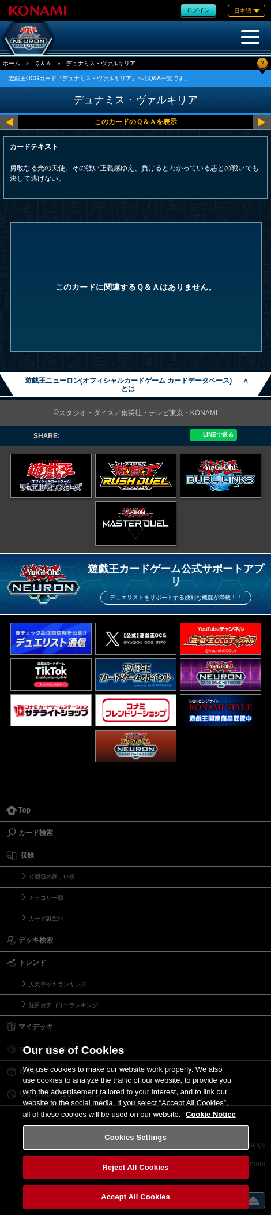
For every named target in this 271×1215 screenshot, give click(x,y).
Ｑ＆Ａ (43, 63)
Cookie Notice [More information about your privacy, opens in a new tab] (211, 1114)
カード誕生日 (46, 918)
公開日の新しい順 (52, 877)
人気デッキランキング (57, 984)
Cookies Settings (135, 1137)
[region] (135, 1123)
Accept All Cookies (135, 1196)
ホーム (11, 63)
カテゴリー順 (46, 898)
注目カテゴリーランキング (63, 1005)
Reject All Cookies (135, 1167)
